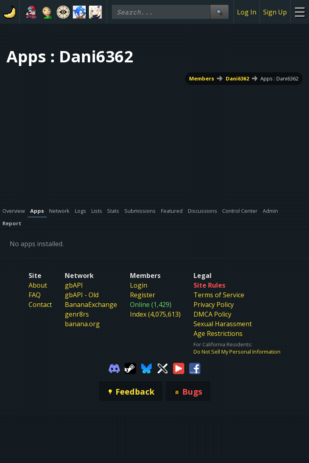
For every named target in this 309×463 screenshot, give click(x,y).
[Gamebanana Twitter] (162, 367)
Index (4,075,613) (155, 314)
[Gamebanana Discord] (114, 367)
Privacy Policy (214, 304)
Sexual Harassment (223, 323)
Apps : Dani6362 (279, 78)
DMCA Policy (212, 314)
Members (201, 78)
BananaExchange (91, 304)
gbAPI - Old (82, 294)
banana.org (82, 323)
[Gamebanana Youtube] (178, 367)
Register (142, 294)
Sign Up (275, 12)
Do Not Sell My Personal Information (237, 351)
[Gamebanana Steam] (130, 367)
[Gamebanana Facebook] (194, 367)
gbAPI (74, 285)
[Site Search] (219, 12)
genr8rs (77, 314)
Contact (40, 304)
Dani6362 (237, 78)
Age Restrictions (218, 333)
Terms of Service (219, 294)
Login (138, 285)
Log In (246, 12)
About (38, 285)
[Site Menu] (299, 12)
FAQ (35, 294)
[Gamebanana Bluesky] (146, 367)
